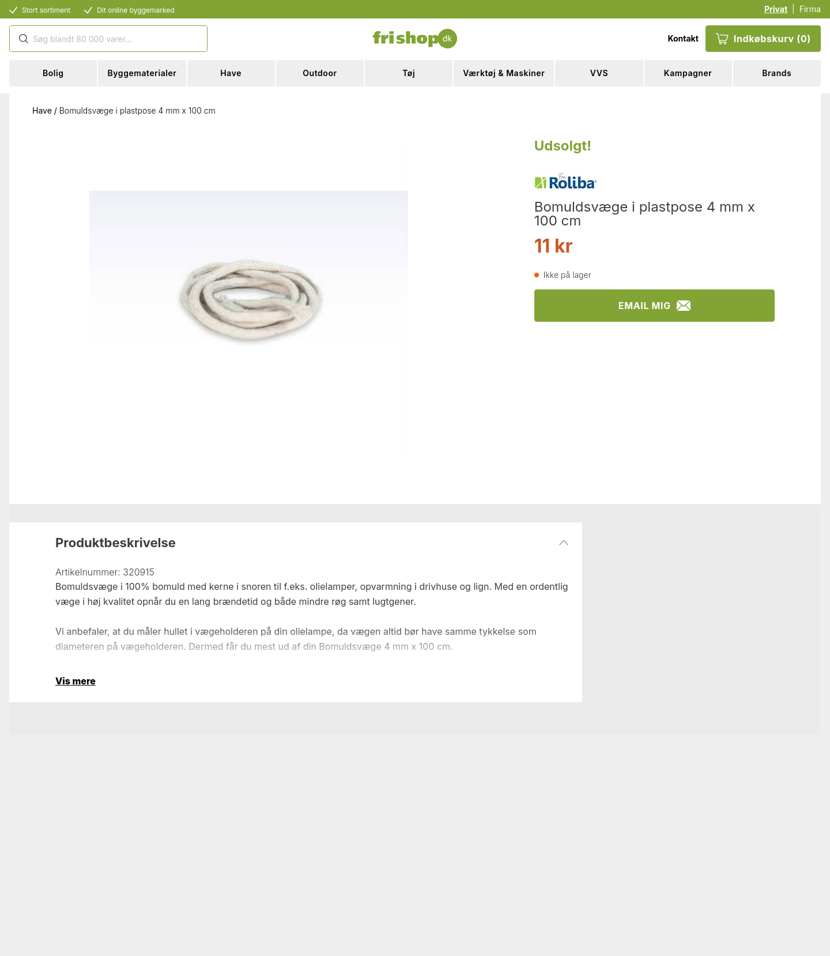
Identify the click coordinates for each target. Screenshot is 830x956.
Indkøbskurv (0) (763, 38)
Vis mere (75, 681)
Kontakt (682, 38)
